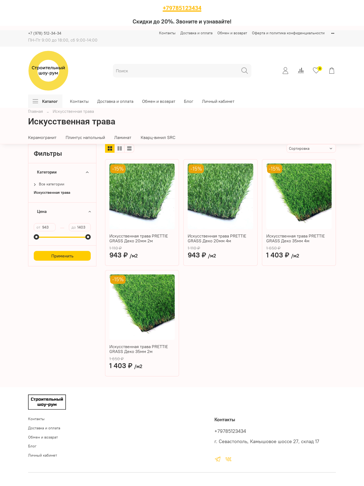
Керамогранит (42, 137)
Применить (62, 256)
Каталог (45, 101)
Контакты (167, 32)
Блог (188, 101)
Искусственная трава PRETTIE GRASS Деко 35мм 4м (295, 238)
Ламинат (122, 137)
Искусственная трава (52, 192)
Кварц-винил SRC (158, 137)
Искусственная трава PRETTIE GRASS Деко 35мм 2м (138, 349)
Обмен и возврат (232, 32)
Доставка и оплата (196, 32)
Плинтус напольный (85, 137)
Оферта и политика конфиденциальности (288, 32)
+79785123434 (230, 431)
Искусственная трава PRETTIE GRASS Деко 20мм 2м (138, 238)
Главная (35, 111)
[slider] (36, 237)
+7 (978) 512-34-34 (44, 33)
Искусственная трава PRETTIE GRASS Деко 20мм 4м (217, 238)
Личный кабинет (218, 101)
